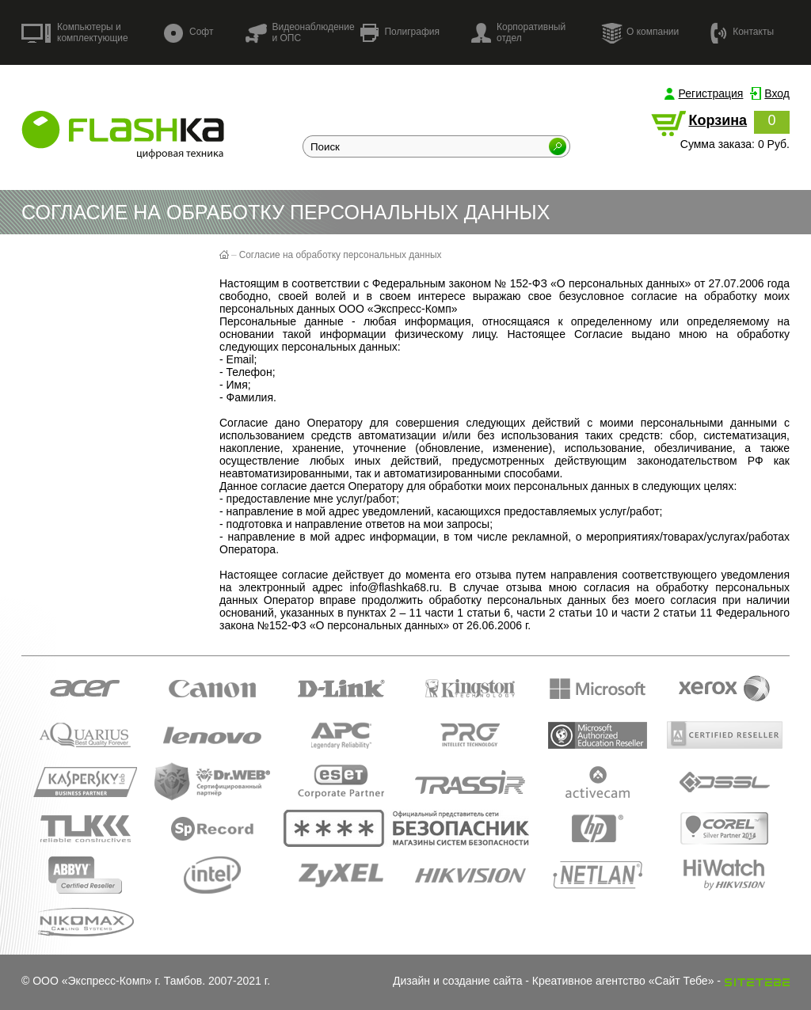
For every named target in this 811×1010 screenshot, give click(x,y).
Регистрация (711, 93)
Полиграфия (400, 33)
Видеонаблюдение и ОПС (299, 32)
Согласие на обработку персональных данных (340, 254)
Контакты (742, 32)
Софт (188, 33)
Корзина (717, 120)
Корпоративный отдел (518, 32)
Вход (777, 93)
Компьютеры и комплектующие (74, 32)
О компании (640, 32)
